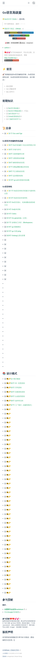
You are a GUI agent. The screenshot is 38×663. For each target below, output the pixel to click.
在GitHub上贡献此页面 (11, 650)
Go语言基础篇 (14, 108)
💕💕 (17, 619)
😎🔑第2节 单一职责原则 (15, 383)
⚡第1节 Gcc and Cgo (14, 133)
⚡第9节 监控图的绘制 (14, 176)
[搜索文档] (34, 3)
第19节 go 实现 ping (13, 231)
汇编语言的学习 (14, 119)
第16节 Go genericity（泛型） (17, 218)
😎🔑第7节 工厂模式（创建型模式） (19, 405)
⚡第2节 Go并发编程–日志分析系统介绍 (21, 145)
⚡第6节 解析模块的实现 (15, 163)
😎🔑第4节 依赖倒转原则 (15, 392)
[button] (4, 3)
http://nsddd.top (11, 58)
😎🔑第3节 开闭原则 (14, 388)
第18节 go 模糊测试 (13, 227)
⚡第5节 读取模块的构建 (15, 158)
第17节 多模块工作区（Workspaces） (20, 222)
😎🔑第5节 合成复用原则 (15, 396)
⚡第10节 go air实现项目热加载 (17, 180)
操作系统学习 (14, 114)
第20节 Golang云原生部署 (15, 235)
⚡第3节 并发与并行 (13, 149)
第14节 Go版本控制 (13, 209)
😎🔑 (8, 409)
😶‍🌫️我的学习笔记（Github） (13, 29)
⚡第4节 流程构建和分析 (15, 154)
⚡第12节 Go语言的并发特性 (16, 198)
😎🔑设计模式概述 (13, 379)
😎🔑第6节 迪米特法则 (14, 401)
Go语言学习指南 (11, 19)
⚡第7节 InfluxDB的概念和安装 (17, 167)
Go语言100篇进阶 (15, 111)
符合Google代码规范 (12, 612)
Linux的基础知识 (15, 116)
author (7, 48)
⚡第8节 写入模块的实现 (15, 171)
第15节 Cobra (11, 214)
